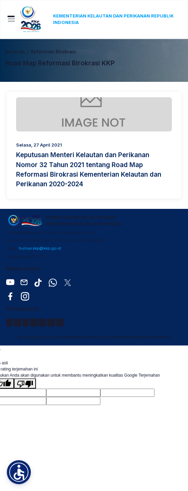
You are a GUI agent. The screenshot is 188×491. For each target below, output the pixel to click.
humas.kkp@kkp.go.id (40, 248)
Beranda (15, 51)
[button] (19, 472)
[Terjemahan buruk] (25, 383)
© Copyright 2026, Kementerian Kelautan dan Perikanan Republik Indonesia (94, 337)
